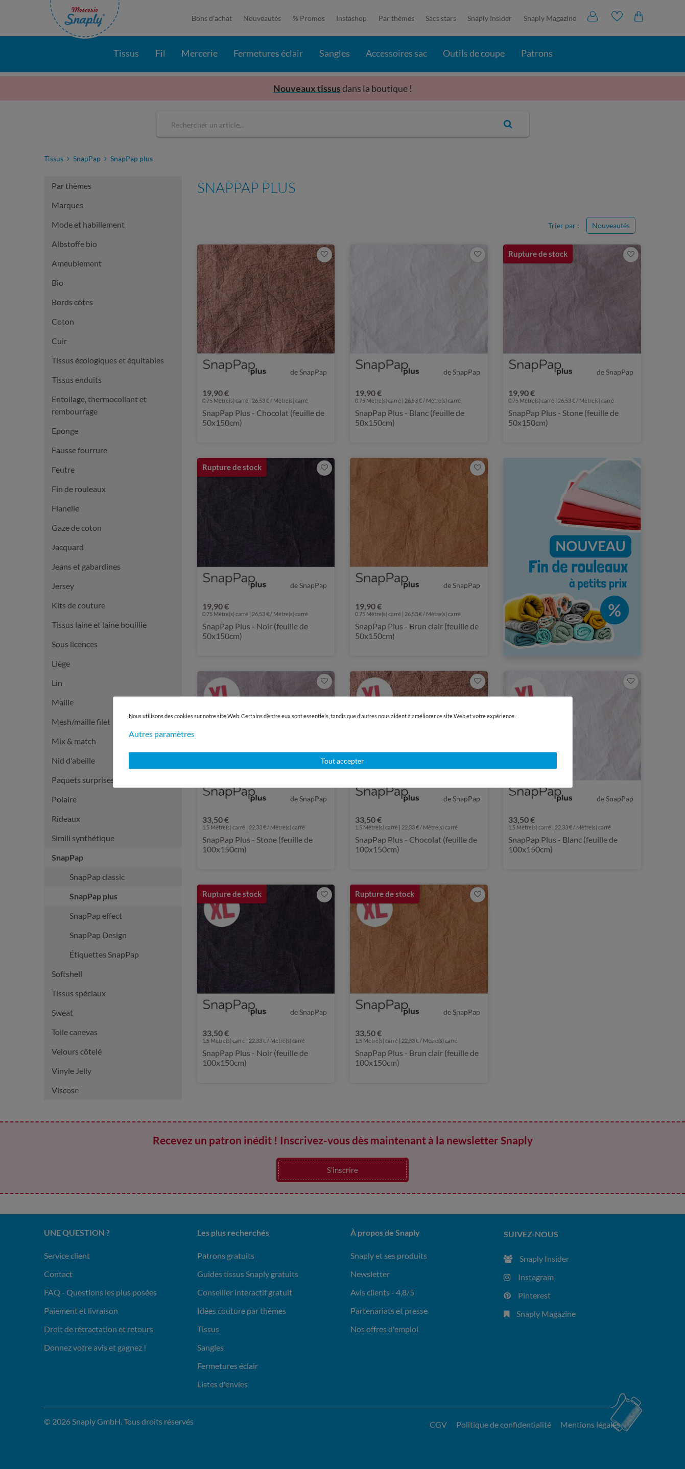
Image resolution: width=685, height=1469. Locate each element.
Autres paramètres (162, 733)
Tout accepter (342, 760)
